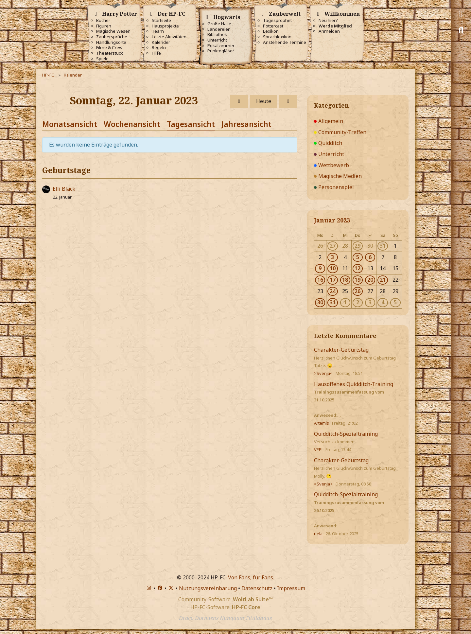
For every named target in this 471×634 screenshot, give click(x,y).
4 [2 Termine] (382, 302)
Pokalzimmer (221, 45)
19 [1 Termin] (357, 279)
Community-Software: (225, 599)
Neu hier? (328, 20)
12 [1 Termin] (357, 268)
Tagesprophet (277, 20)
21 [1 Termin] (383, 279)
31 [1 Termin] (383, 245)
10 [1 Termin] (333, 268)
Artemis (321, 423)
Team (158, 31)
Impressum (291, 588)
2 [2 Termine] (357, 302)
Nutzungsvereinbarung (208, 588)
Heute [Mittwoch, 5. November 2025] (263, 101)
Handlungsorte (111, 42)
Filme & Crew (109, 47)
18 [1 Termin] (345, 279)
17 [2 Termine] (333, 279)
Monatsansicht (69, 124)
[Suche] (460, 30)
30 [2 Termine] (320, 302)
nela (318, 534)
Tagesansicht (191, 124)
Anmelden (329, 31)
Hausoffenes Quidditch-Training (353, 384)
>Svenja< (323, 373)
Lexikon (271, 31)
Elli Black (64, 188)
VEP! (318, 449)
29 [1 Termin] (357, 245)
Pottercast (273, 26)
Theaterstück (109, 53)
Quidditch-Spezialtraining (346, 433)
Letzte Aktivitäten (169, 37)
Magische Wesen (113, 31)
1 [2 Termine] (345, 302)
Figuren (103, 26)
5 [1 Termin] (357, 257)
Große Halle (219, 23)
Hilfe (156, 53)
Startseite (161, 20)
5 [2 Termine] (395, 302)
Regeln (159, 47)
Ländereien (219, 29)
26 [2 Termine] (357, 291)
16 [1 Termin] (320, 279)
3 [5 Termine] (370, 302)
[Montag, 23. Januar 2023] (288, 101)
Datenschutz (256, 588)
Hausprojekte (165, 26)
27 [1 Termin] (333, 245)
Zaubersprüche (111, 37)
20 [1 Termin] (370, 279)
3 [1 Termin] (332, 257)
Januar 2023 (332, 220)
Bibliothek (217, 34)
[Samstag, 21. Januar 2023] (239, 101)
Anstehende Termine (284, 42)
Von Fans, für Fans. (251, 577)
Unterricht (217, 40)
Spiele (102, 59)
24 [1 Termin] (333, 291)
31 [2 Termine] (333, 302)
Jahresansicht (246, 124)
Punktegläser (220, 51)
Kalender (161, 42)
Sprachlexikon (277, 37)
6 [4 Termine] (370, 257)
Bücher (103, 20)
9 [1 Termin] (320, 268)
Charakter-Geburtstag (341, 349)
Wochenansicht (132, 124)
